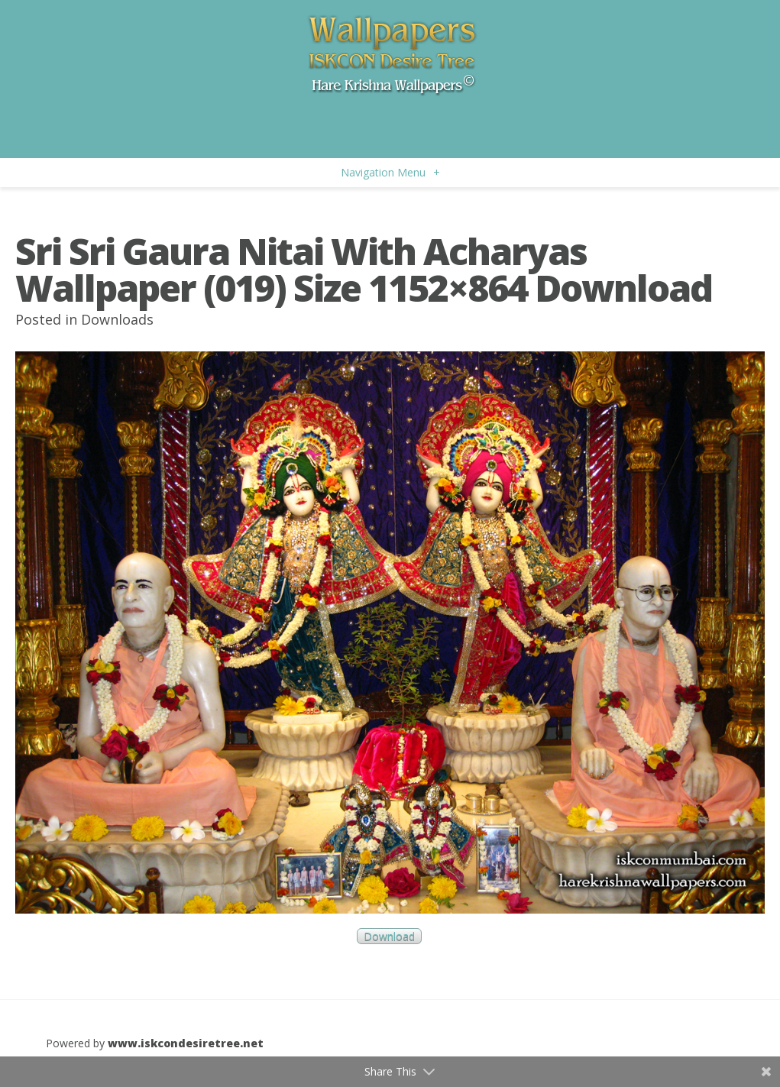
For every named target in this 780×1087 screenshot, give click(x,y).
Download (389, 936)
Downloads (117, 319)
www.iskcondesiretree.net (186, 1043)
